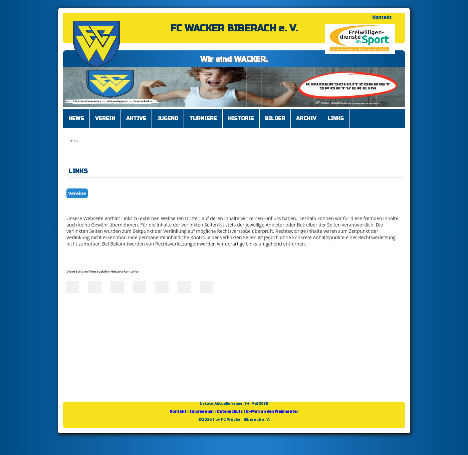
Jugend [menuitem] (167, 118)
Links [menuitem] (335, 118)
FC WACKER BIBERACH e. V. (234, 28)
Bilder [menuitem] (275, 118)
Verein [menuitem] (105, 118)
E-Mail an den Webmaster (272, 411)
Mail (162, 286)
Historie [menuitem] (241, 118)
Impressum (201, 411)
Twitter (94, 286)
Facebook (72, 286)
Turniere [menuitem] (203, 118)
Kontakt (382, 17)
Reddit (206, 286)
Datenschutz (230, 411)
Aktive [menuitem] (136, 118)
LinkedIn (117, 286)
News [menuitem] (76, 118)
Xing (139, 286)
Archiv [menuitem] (306, 118)
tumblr (184, 286)
